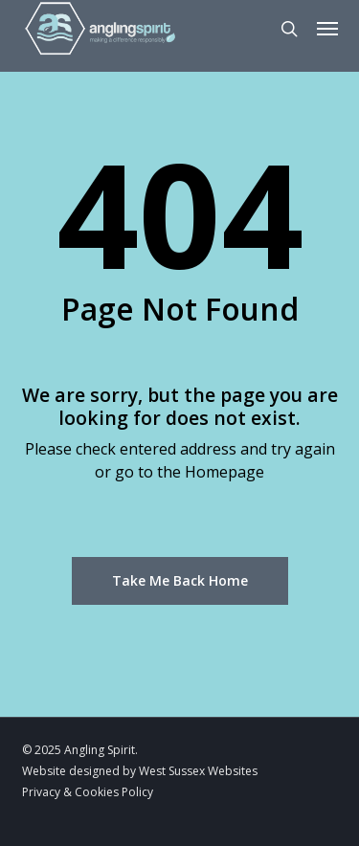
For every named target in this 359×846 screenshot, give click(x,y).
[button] (327, 28)
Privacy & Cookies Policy (87, 792)
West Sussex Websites (198, 771)
